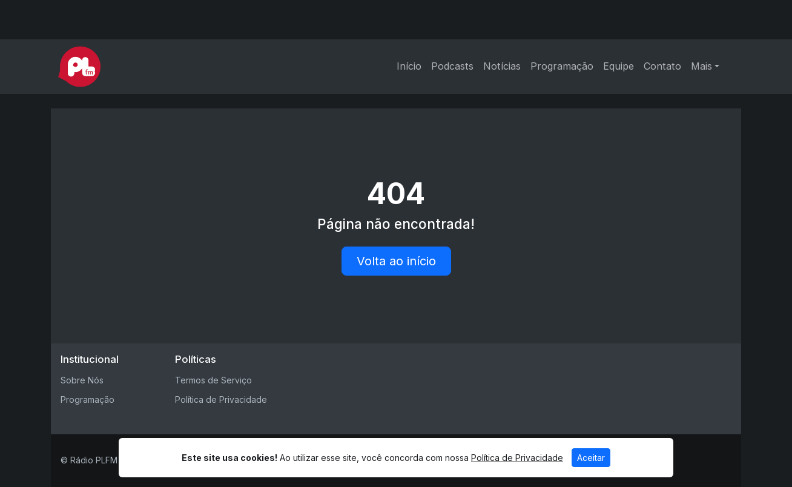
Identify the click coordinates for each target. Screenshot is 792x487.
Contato (662, 66)
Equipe (618, 66)
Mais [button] (701, 66)
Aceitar (591, 457)
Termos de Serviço (213, 380)
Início (409, 66)
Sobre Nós (82, 380)
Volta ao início (396, 261)
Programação (561, 66)
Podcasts (452, 66)
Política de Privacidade (221, 399)
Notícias (502, 66)
